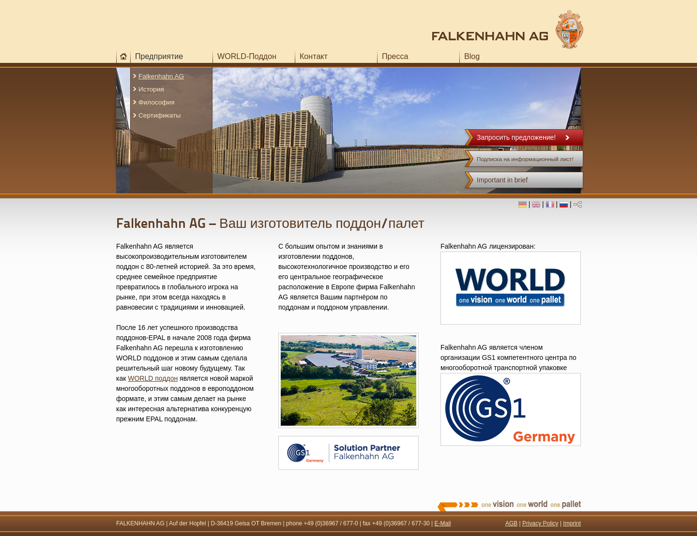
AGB (511, 523)
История (151, 89)
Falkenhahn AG (161, 76)
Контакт (314, 56)
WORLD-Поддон (246, 56)
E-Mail (443, 523)
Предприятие (159, 56)
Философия (156, 102)
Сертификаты (159, 115)
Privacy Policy (540, 523)
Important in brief (502, 180)
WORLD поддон (153, 378)
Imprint (572, 523)
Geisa (242, 523)
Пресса (395, 56)
